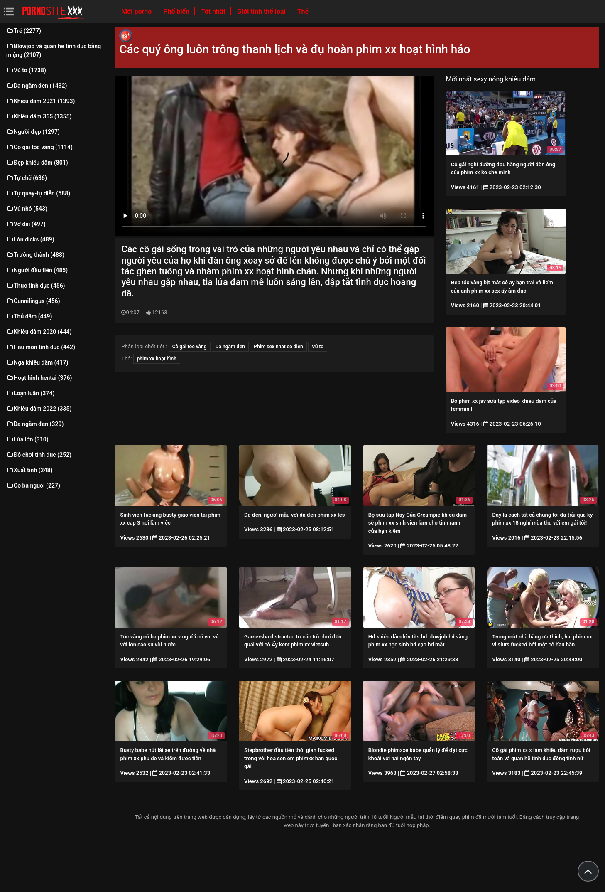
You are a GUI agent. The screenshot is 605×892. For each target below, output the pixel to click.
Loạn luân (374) (30, 393)
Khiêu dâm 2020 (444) (38, 331)
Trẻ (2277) (23, 30)
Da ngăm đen (230, 347)
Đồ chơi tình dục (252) (38, 454)
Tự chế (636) (26, 178)
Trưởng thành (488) (35, 254)
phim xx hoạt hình (156, 359)
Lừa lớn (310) (27, 439)
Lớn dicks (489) (30, 239)
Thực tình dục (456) (35, 285)
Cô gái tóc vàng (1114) (39, 147)
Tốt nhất (214, 11)
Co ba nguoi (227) (33, 485)
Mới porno (137, 11)
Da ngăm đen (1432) (36, 85)
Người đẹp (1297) (33, 131)
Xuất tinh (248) (29, 470)
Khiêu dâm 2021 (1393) (40, 101)
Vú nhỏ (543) (26, 208)
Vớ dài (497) (26, 224)
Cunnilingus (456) (33, 301)
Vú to (317, 347)
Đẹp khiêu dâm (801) (37, 162)
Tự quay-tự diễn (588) (38, 193)
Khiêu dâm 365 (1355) (38, 116)
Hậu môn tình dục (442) (40, 347)
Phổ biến (177, 11)
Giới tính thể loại (262, 11)
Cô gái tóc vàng (189, 347)
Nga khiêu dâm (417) (37, 362)
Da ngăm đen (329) (35, 424)
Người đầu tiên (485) (37, 270)
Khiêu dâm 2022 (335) (38, 408)
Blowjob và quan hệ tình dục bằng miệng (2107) (53, 50)
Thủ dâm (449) (29, 316)
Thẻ (303, 11)
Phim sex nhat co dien (278, 347)
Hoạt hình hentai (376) (39, 378)
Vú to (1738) (26, 70)
